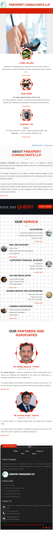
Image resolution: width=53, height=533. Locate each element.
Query (34, 453)
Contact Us (40, 451)
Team (27, 451)
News (22, 453)
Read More (26, 75)
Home (15, 451)
